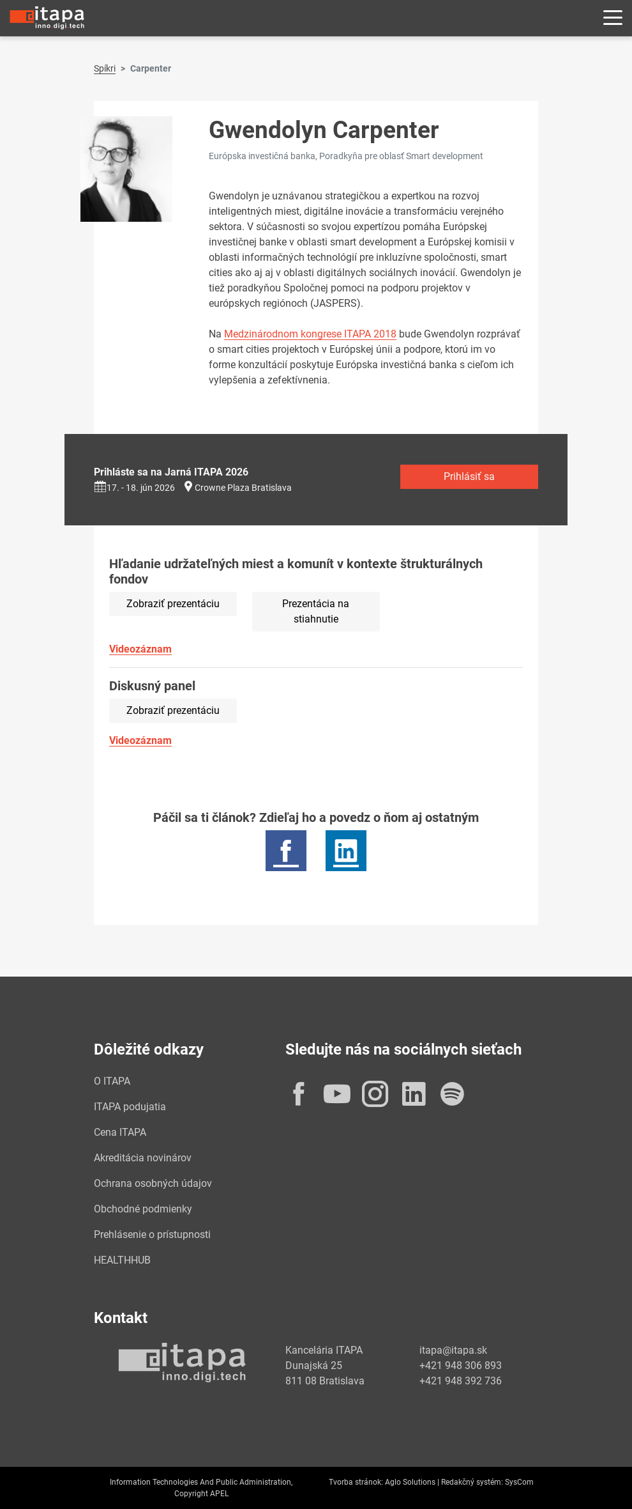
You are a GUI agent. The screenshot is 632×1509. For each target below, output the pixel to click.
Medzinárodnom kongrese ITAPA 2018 (310, 334)
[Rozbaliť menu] (612, 18)
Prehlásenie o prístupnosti (152, 1234)
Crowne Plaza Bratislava (243, 488)
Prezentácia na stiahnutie (315, 611)
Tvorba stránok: (356, 1482)
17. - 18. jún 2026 (134, 488)
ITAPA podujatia (130, 1107)
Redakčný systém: (472, 1482)
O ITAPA (112, 1081)
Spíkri (105, 68)
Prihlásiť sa (469, 476)
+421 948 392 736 (460, 1381)
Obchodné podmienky (143, 1209)
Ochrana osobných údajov (153, 1183)
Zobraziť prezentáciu (173, 604)
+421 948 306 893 (460, 1365)
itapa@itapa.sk (453, 1350)
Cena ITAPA (120, 1132)
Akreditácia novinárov (143, 1158)
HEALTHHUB (122, 1260)
